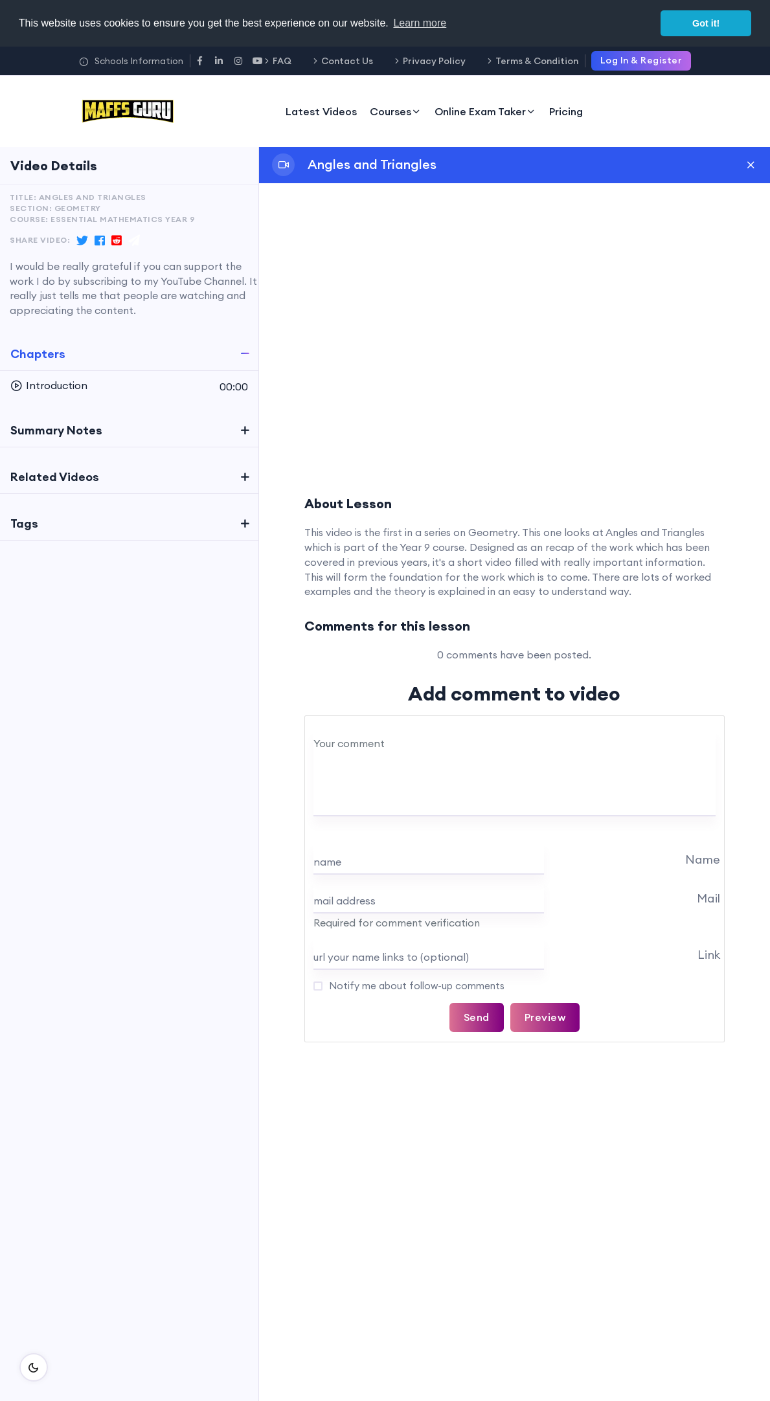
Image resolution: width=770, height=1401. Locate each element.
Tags (24, 523)
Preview (545, 1017)
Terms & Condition (536, 61)
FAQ (282, 61)
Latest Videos (321, 111)
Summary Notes (56, 430)
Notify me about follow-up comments (415, 986)
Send (477, 1017)
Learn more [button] (419, 22)
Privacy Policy (434, 61)
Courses (396, 111)
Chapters (37, 353)
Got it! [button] (705, 23)
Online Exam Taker (485, 111)
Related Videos (54, 476)
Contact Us (347, 61)
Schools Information (131, 61)
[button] (129, 385)
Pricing (566, 111)
